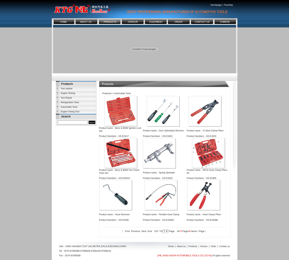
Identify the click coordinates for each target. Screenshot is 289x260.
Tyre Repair (66, 98)
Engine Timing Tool (70, 111)
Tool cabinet (66, 88)
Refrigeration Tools (70, 102)
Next (144, 231)
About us (181, 246)
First (127, 231)
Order (213, 246)
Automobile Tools (69, 107)
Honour (204, 246)
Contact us (224, 246)
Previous (135, 231)
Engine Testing (68, 93)
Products (193, 246)
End (150, 231)
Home (171, 246)
